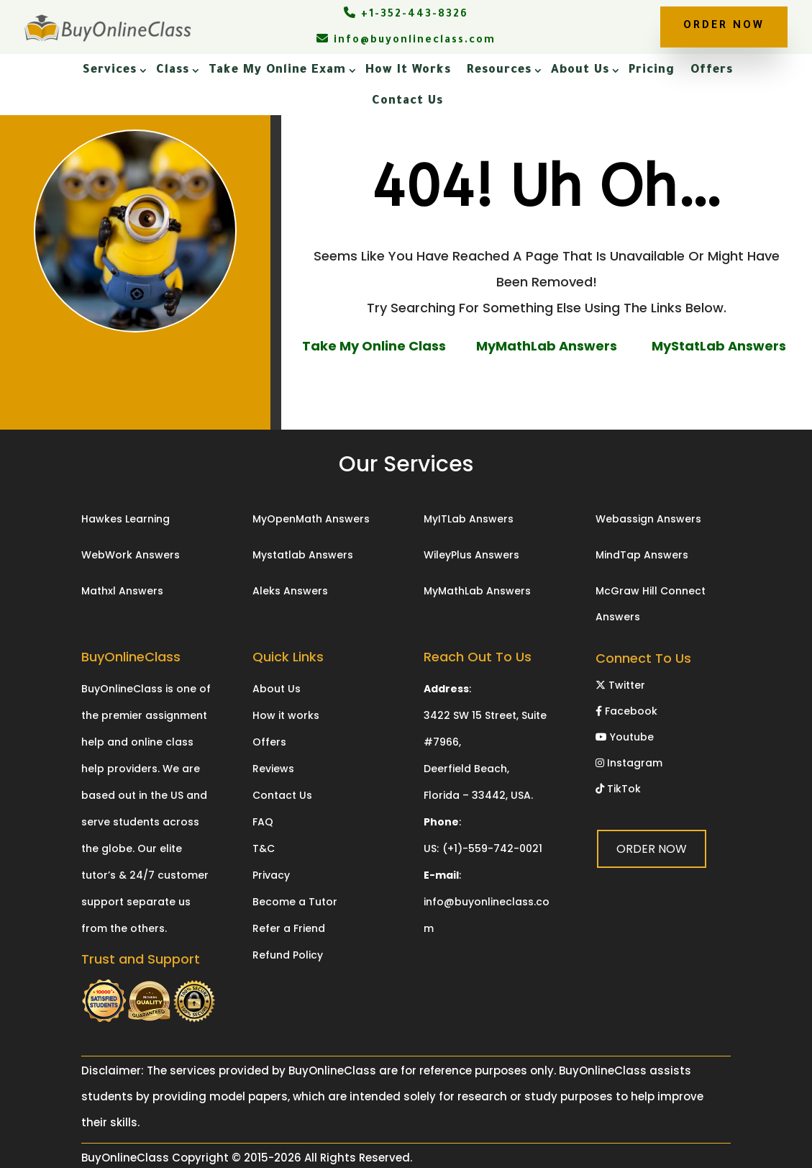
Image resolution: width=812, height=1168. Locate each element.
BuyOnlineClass (125, 1157)
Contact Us (407, 101)
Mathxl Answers (122, 591)
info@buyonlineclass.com (406, 41)
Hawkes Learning (125, 519)
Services (110, 70)
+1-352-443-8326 (406, 15)
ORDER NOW (724, 26)
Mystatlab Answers (302, 555)
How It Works (408, 70)
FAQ (262, 822)
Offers (711, 70)
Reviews (273, 768)
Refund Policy (287, 955)
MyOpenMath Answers (311, 519)
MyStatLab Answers (719, 346)
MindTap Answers (642, 555)
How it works (285, 715)
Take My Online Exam (277, 70)
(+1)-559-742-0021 (492, 848)
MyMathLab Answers (546, 346)
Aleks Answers (290, 591)
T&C (263, 848)
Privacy (271, 875)
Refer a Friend (288, 928)
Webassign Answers (648, 519)
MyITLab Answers (469, 519)
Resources (499, 70)
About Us (580, 70)
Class (172, 70)
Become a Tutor (294, 902)
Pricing (652, 70)
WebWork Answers (130, 555)
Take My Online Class (374, 346)
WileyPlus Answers (471, 555)
